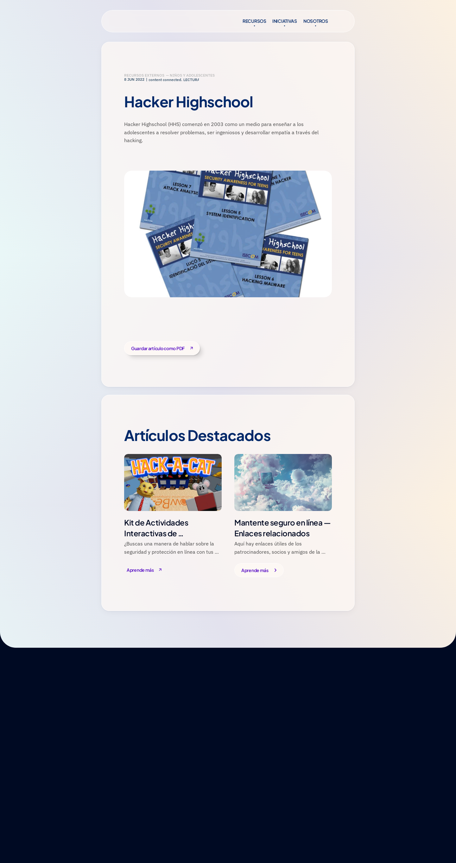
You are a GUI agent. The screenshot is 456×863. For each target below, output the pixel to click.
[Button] (146, 570)
